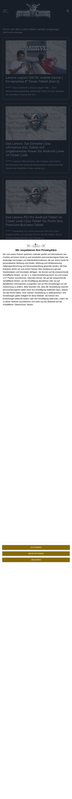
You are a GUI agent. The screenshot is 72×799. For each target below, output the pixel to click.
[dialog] (36, 519)
